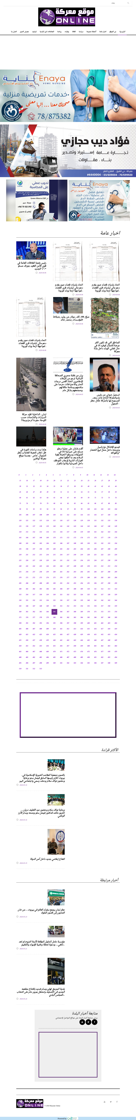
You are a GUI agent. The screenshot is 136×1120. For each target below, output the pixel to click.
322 (68, 594)
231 (61, 560)
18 (41, 480)
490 (88, 657)
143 (75, 526)
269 (116, 571)
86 (95, 503)
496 (27, 663)
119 (116, 514)
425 (54, 634)
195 (20, 549)
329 (116, 594)
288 (40, 583)
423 (40, 634)
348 (40, 606)
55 (88, 492)
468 (40, 651)
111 (61, 514)
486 (61, 657)
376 (27, 617)
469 (47, 651)
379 (47, 617)
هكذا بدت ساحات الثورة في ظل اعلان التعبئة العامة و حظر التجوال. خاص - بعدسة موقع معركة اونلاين (31, 454)
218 (75, 554)
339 (81, 600)
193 (109, 543)
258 (40, 571)
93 (41, 509)
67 (68, 497)
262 (68, 571)
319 (47, 594)
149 (116, 526)
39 (82, 486)
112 (68, 514)
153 (40, 532)
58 (109, 492)
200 (54, 549)
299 (116, 583)
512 (34, 668)
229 (47, 560)
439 (47, 640)
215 (54, 554)
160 (88, 532)
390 (20, 623)
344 (116, 600)
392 (34, 623)
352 (68, 606)
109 (47, 514)
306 (61, 589)
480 (20, 657)
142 (68, 526)
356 (95, 606)
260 (54, 571)
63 (41, 497)
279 (81, 577)
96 (61, 509)
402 (102, 623)
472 (68, 651)
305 (54, 589)
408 (40, 628)
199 (47, 549)
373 (109, 611)
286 (27, 583)
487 (68, 657)
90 (20, 509)
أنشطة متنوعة (91, 31)
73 (109, 497)
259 (47, 571)
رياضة (59, 31)
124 (47, 520)
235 (88, 560)
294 (81, 583)
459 (81, 646)
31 (27, 486)
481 (27, 657)
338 (75, 600)
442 (68, 640)
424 (47, 634)
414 (81, 628)
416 (95, 628)
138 (40, 526)
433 (109, 634)
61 (27, 497)
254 (116, 566)
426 (61, 634)
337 (68, 600)
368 (75, 611)
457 (68, 646)
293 (75, 583)
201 (61, 549)
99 (82, 509)
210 (20, 554)
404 (116, 623)
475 (88, 651)
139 (47, 526)
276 (61, 577)
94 (47, 509)
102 (102, 509)
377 (34, 617)
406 (27, 628)
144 (81, 526)
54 (82, 492)
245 (54, 566)
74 (116, 497)
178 (109, 537)
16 (27, 480)
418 (109, 628)
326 (95, 594)
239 (116, 560)
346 (27, 606)
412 (68, 628)
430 (88, 634)
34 (47, 486)
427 (68, 634)
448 (109, 640)
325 (88, 594)
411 (61, 628)
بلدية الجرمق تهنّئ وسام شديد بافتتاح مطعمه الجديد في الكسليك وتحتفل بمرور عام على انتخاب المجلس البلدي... (41, 992)
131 (95, 520)
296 (95, 583)
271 (27, 577)
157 (68, 532)
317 (34, 594)
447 (102, 640)
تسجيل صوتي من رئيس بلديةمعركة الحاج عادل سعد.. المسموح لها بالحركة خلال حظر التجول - (105, 399)
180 (20, 543)
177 (102, 537)
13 (108, 475)
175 (88, 537)
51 (61, 492)
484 (47, 657)
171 (61, 537)
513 (40, 668)
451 (27, 646)
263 (75, 571)
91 (27, 509)
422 (34, 634)
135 (20, 526)
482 (34, 657)
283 (109, 577)
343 (109, 600)
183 (40, 543)
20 (54, 480)
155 (54, 532)
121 (27, 520)
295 (88, 583)
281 (95, 577)
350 (54, 606)
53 (75, 492)
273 (40, 577)
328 (109, 594)
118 (109, 514)
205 (88, 549)
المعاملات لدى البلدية (47, 31)
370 (88, 611)
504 (81, 663)
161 (95, 532)
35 (54, 486)
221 (95, 554)
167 (34, 537)
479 (116, 651)
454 (47, 646)
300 (20, 589)
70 (88, 497)
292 (68, 583)
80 (54, 503)
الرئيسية (122, 31)
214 (47, 554)
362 (34, 611)
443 (75, 640)
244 (47, 566)
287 (34, 583)
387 (102, 617)
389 (116, 617)
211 (27, 554)
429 (81, 634)
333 (40, 600)
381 (61, 617)
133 (109, 520)
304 (47, 589)
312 (102, 589)
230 (54, 560)
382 (68, 617)
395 (54, 623)
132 (102, 520)
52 (68, 492)
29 (116, 480)
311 (95, 589)
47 (34, 492)
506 (95, 663)
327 (102, 594)
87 (102, 503)
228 (40, 560)
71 (95, 497)
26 (95, 480)
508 (109, 663)
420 (20, 634)
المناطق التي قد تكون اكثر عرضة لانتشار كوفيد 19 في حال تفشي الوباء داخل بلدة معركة (107, 347)
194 (116, 543)
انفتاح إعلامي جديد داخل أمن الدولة (47, 859)
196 (27, 549)
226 (27, 560)
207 (102, 549)
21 (61, 480)
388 (109, 617)
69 (82, 497)
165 (20, 537)
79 (47, 503)
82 (68, 503)
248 (75, 566)
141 (61, 526)
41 (95, 486)
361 (27, 611)
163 (109, 532)
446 (95, 640)
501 (61, 663)
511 (27, 668)
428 (75, 634)
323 (75, 594)
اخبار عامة (102, 31)
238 (109, 560)
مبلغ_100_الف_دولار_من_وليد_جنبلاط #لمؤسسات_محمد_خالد (71, 318)
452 (34, 646)
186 (61, 543)
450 (20, 646)
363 (40, 611)
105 (20, 514)
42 (102, 486)
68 (75, 497)
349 (47, 606)
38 (75, 486)
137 (34, 526)
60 (20, 497)
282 (102, 577)
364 (47, 611)
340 (88, 600)
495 (20, 663)
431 (95, 634)
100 (88, 509)
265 (88, 571)
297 (102, 583)
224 (116, 554)
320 (54, 594)
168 (40, 537)
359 (116, 606)
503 (75, 663)
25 (88, 480)
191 (95, 543)
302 (34, 589)
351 (61, 606)
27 (102, 480)
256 (27, 571)
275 (54, 577)
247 (68, 566)
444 (81, 640)
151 (27, 532)
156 (61, 532)
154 (47, 532)
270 (20, 577)
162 (102, 532)
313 (109, 589)
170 (54, 537)
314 (116, 589)
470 (54, 651)
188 (75, 543)
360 (20, 611)
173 (75, 537)
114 (81, 514)
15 (20, 480)
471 (61, 651)
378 (40, 617)
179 (116, 537)
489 (81, 657)
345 (20, 606)
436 (27, 640)
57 (102, 492)
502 (68, 663)
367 (68, 611)
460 (88, 646)
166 (27, 537)
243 (40, 566)
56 (95, 492)
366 (61, 611)
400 (88, 623)
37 (68, 486)
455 (54, 646)
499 (47, 663)
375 (20, 617)
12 (101, 475)
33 (41, 486)
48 (41, 492)
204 (81, 549)
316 (27, 594)
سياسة (81, 31)
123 (40, 520)
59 (116, 492)
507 (102, 663)
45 (20, 492)
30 (20, 486)
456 (61, 646)
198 (40, 549)
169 (47, 537)
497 (34, 663)
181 (27, 543)
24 (82, 480)
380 (54, 617)
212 (34, 554)
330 (20, 600)
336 (61, 600)
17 (34, 480)
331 (27, 600)
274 (47, 577)
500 (54, 663)
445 (88, 640)
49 (47, 492)
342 (102, 600)
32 (34, 486)
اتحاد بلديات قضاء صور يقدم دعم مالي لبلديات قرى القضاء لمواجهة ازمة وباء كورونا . (69, 288)
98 (75, 509)
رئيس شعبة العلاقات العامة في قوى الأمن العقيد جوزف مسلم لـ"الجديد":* (31, 266)
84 (82, 503)
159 (81, 532)
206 (95, 549)
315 (20, 594)
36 (61, 486)
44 (116, 486)
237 (102, 560)
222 (102, 554)
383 (75, 617)
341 (95, 600)
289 (47, 583)
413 (75, 628)
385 (88, 617)
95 (54, 509)
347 (34, 606)
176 (95, 537)
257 (34, 571)
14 (115, 475)
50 (54, 492)
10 (87, 475)
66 (61, 497)
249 (81, 566)
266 (95, 571)
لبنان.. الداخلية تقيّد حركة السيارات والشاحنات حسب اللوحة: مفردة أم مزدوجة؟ (33, 417)
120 (20, 520)
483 (40, 657)
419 (116, 628)
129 (81, 520)
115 (88, 514)
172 (68, 537)
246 (61, 566)
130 (88, 520)
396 (61, 623)
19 (47, 480)
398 (75, 623)
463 (109, 646)
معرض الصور (24, 31)
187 (68, 543)
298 (109, 583)
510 (20, 668)
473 (75, 651)
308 (75, 589)
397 (68, 623)
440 (54, 640)
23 (75, 480)
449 (116, 640)
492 (102, 657)
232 (68, 560)
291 (61, 583)
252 (102, 566)
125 (54, 520)
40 (88, 486)
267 (102, 571)
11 (94, 475)
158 (75, 532)
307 (68, 589)
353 (75, 606)
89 (116, 503)
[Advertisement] (68, 51)
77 (34, 503)
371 (95, 611)
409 (47, 628)
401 (95, 623)
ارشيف (34, 31)
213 (40, 554)
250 (88, 566)
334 (47, 600)
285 (20, 583)
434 (116, 634)
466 (27, 651)
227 (34, 560)
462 (102, 646)
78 (41, 503)
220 (88, 554)
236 (95, 560)
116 (95, 514)
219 (81, 554)
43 (109, 486)
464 (116, 646)
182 (34, 543)
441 (61, 640)
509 (116, 663)
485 (54, 657)
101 (95, 509)
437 (34, 640)
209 (116, 549)
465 (20, 651)
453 (40, 646)
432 (102, 634)
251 (95, 566)
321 (61, 594)
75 (20, 503)
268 (109, 571)
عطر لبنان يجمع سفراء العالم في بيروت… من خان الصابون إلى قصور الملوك (41, 911)
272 (34, 577)
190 (88, 543)
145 (88, 526)
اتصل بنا (14, 31)
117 (102, 514)
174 (81, 537)
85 (88, 503)
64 (47, 497)
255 (20, 571)
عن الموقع (112, 31)
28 (109, 480)
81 (61, 503)
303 (40, 589)
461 (95, 646)
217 (68, 554)
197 (34, 549)
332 (34, 600)
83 (75, 503)
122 (34, 520)
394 (47, 623)
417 (102, 628)
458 (75, 646)
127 (68, 520)
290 (54, 583)
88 (109, 503)
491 (95, 657)
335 (54, 600)
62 (34, 497)
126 (61, 520)
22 (68, 480)
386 (95, 617)
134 (116, 520)
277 (68, 577)
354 (81, 606)
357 (102, 606)
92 (34, 509)
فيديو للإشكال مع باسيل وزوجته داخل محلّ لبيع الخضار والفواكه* (105, 450)
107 (34, 514)
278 (75, 577)
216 (61, 554)
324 (81, 594)
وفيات (67, 31)
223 (109, 554)
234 (81, 560)
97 (68, 509)
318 (40, 594)
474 (81, 651)
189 (81, 543)
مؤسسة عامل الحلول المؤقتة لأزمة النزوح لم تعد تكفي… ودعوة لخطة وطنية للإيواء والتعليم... (42, 943)
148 (109, 526)
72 (102, 497)
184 (47, 543)
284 (116, 577)
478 (109, 651)
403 (109, 623)
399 (81, 623)
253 (109, 566)
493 (109, 657)
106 (27, 514)
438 (40, 640)
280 (88, 577)
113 (75, 514)
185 (54, 543)
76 (27, 503)
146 (95, 526)
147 (102, 526)
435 (20, 640)
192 (102, 543)
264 (81, 571)
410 (54, 628)
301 (27, 589)
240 (20, 566)
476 (95, 651)
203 (75, 549)
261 (61, 571)
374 (116, 611)
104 (116, 509)
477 (102, 651)
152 (34, 532)
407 (34, 628)
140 (54, 526)
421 (27, 634)
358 (109, 606)
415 (88, 628)
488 (75, 657)
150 (20, 532)
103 (109, 509)
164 (116, 532)
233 (75, 560)
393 (40, 623)
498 (40, 663)
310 (88, 589)
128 (75, 520)
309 (81, 589)
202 (68, 549)
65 (54, 497)
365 (54, 611)
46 (27, 492)
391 (27, 623)
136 (27, 526)
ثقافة (74, 31)
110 (54, 514)
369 (81, 611)
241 (27, 566)
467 (34, 651)
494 (116, 657)
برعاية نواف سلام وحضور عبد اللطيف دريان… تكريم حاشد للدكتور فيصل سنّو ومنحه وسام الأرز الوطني (41, 813)
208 (109, 549)
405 (20, 628)
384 (81, 617)
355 (88, 606)
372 (102, 611)
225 (20, 560)
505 (88, 663)
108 (40, 514)
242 (34, 566)
